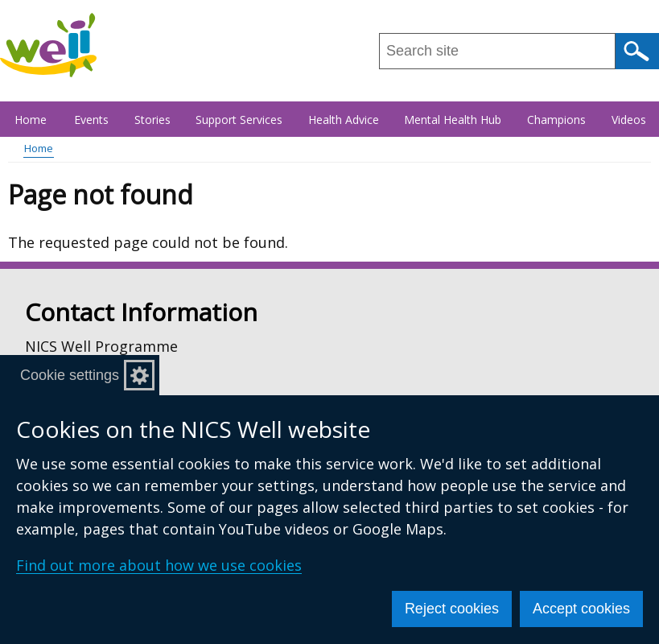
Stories (152, 119)
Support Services (239, 119)
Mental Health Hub (452, 119)
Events (91, 119)
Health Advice (343, 119)
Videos (629, 119)
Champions (556, 119)
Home (30, 119)
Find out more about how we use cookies (159, 565)
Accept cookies (581, 609)
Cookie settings (69, 375)
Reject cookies (452, 609)
